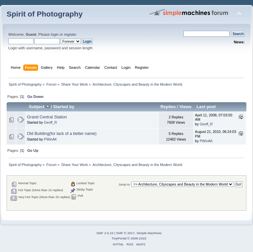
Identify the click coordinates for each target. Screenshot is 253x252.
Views (185, 106)
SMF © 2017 (125, 233)
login (55, 34)
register (70, 34)
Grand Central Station (47, 117)
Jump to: (125, 184)
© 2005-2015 (136, 238)
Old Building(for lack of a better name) (61, 133)
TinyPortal (119, 238)
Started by (64, 106)
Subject (39, 106)
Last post (206, 106)
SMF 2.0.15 (105, 233)
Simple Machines (149, 233)
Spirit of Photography (45, 14)
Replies (168, 106)
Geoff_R (50, 122)
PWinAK (50, 139)
